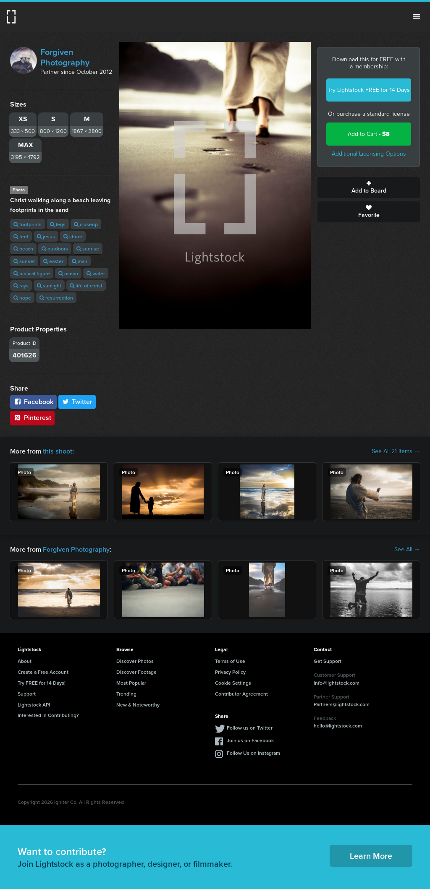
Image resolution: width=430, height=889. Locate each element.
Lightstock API (34, 704)
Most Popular (131, 682)
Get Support (327, 661)
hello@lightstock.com (338, 725)
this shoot (57, 451)
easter (53, 261)
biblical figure (31, 273)
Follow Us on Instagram (253, 752)
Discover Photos (135, 661)
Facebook (33, 402)
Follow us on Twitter (250, 727)
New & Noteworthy (138, 704)
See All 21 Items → (396, 451)
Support (27, 693)
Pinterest (32, 417)
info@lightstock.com (336, 682)
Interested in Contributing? (48, 715)
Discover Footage (136, 671)
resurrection (56, 297)
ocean (68, 273)
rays (21, 285)
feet (21, 236)
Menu (416, 16)
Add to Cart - (369, 134)
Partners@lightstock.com (342, 704)
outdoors (55, 248)
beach (23, 248)
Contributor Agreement (241, 693)
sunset (24, 261)
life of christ (86, 285)
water (96, 273)
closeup (86, 224)
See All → (407, 549)
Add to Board (369, 187)
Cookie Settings (233, 682)
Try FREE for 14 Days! (42, 682)
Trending (126, 693)
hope (22, 297)
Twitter (77, 402)
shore (72, 236)
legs (58, 224)
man (79, 261)
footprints (27, 224)
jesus (46, 236)
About (24, 661)
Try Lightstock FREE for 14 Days (369, 90)
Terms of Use (230, 661)
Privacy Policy (230, 671)
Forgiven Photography (64, 57)
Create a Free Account (43, 671)
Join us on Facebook (250, 740)
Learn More (371, 856)
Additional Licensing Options (369, 153)
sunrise (87, 248)
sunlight (49, 285)
